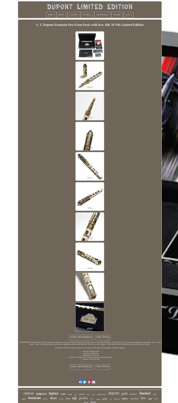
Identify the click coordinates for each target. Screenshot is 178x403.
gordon (83, 398)
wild (154, 394)
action (24, 399)
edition (28, 393)
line (143, 398)
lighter (54, 393)
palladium (117, 399)
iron (156, 399)
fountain (34, 398)
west (88, 394)
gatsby (105, 399)
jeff (74, 398)
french (61, 399)
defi (111, 399)
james (125, 398)
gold (124, 393)
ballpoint (41, 393)
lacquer (133, 393)
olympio (98, 399)
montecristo (101, 394)
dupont (113, 393)
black (53, 398)
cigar (150, 399)
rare (63, 393)
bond (68, 398)
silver (93, 394)
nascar (92, 399)
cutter (75, 394)
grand (81, 394)
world (70, 394)
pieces (45, 399)
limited (145, 393)
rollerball (134, 398)
